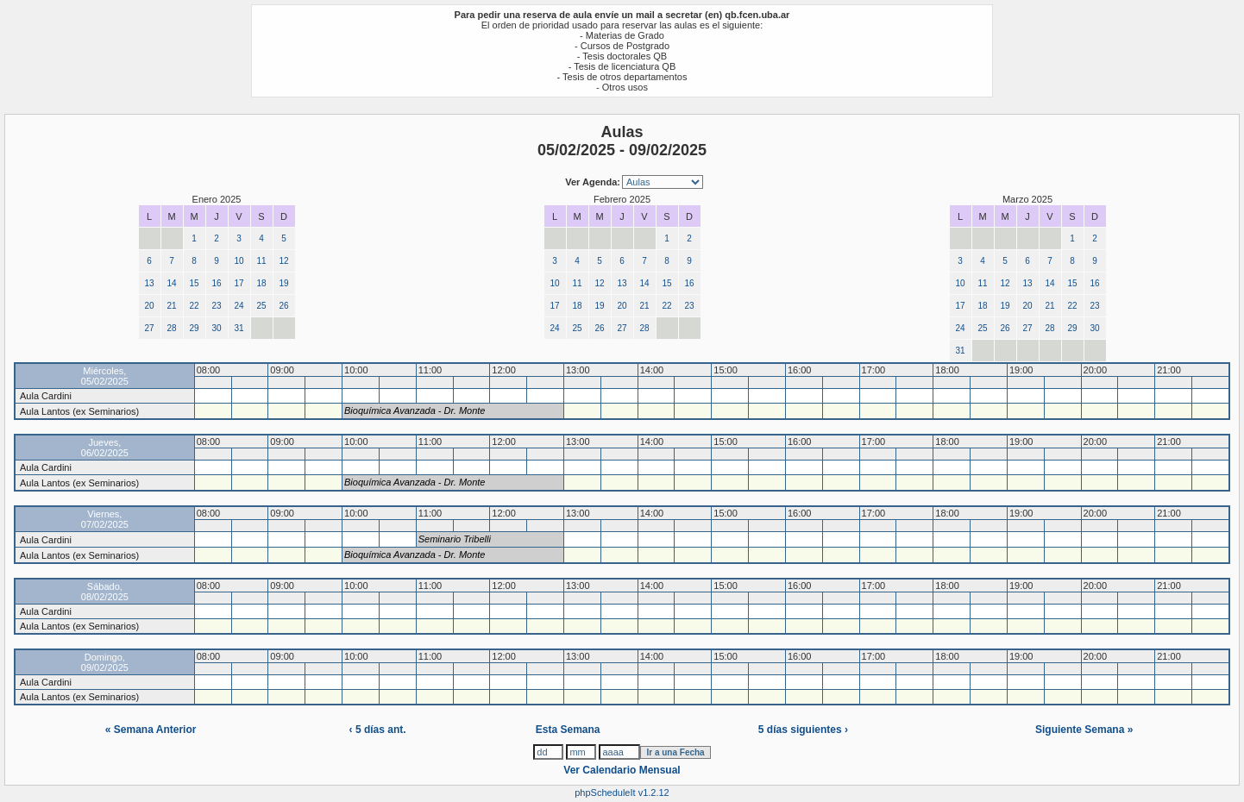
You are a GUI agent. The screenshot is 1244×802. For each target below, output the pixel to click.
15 (193, 283)
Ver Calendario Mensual (621, 770)
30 (216, 328)
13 (149, 283)
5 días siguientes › (803, 730)
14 (171, 283)
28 (171, 328)
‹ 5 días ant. (377, 730)
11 (261, 261)
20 (149, 305)
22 (193, 305)
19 (283, 283)
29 (193, 328)
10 (238, 261)
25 (261, 305)
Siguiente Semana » (1084, 730)
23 (216, 305)
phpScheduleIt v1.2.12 (622, 792)
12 (283, 261)
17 (238, 283)
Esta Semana (568, 730)
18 (261, 283)
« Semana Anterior (151, 730)
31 (238, 328)
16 (216, 283)
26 (283, 305)
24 (238, 305)
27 (149, 328)
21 (171, 305)
